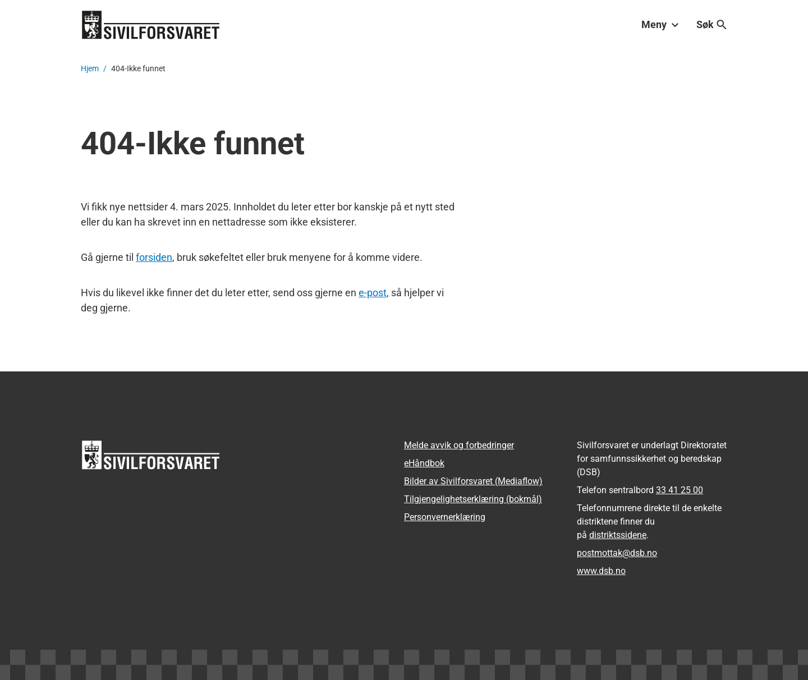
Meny (659, 24)
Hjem (90, 68)
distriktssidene (617, 535)
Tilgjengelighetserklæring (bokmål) (473, 499)
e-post (373, 292)
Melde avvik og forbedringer (459, 445)
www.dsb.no (601, 571)
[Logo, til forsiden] (151, 24)
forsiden (154, 257)
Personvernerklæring (444, 517)
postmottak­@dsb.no (617, 553)
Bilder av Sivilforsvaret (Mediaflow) (473, 481)
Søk (711, 24)
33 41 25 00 (679, 490)
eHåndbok (424, 463)
